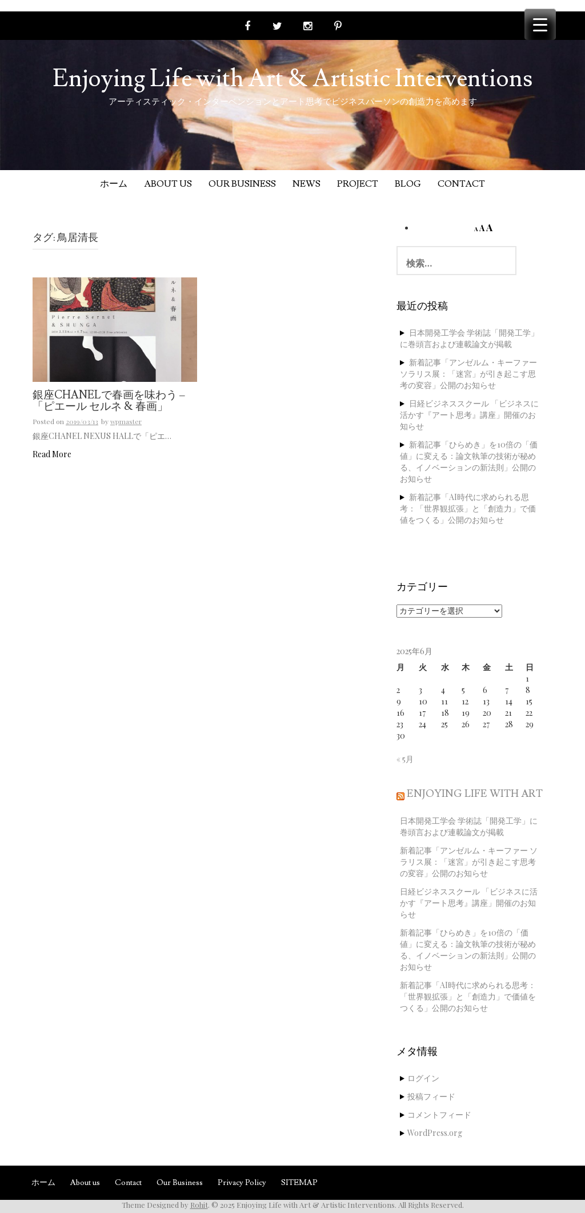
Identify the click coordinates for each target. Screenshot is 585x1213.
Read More (52, 454)
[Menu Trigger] (540, 24)
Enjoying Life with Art (475, 793)
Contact (461, 184)
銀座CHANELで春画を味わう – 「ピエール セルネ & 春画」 (109, 401)
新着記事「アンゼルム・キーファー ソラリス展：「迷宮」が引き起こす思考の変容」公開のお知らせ (468, 373)
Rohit (199, 1205)
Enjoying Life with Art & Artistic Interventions (292, 78)
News (306, 184)
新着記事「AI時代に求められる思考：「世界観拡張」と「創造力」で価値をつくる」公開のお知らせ (468, 508)
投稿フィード (431, 1096)
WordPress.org (434, 1132)
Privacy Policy (242, 1183)
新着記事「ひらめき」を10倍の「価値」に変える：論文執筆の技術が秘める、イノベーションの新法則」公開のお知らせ (469, 461)
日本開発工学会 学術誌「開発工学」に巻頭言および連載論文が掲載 (469, 338)
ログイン (423, 1078)
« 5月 (405, 758)
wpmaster (126, 421)
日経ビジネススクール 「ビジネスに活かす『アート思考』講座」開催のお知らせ (469, 415)
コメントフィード (439, 1114)
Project (357, 184)
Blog (408, 184)
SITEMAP (299, 1183)
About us (168, 184)
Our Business (242, 184)
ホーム (113, 184)
